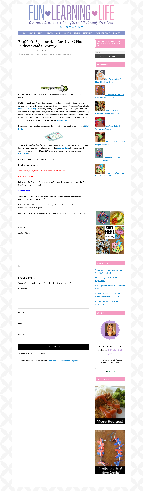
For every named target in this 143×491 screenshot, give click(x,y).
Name (21, 313)
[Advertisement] (53, 71)
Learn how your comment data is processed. (65, 361)
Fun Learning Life (71, 15)
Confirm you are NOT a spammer (31, 354)
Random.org (23, 154)
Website (21, 334)
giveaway (24, 266)
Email (20, 323)
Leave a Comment (64, 54)
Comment (22, 289)
